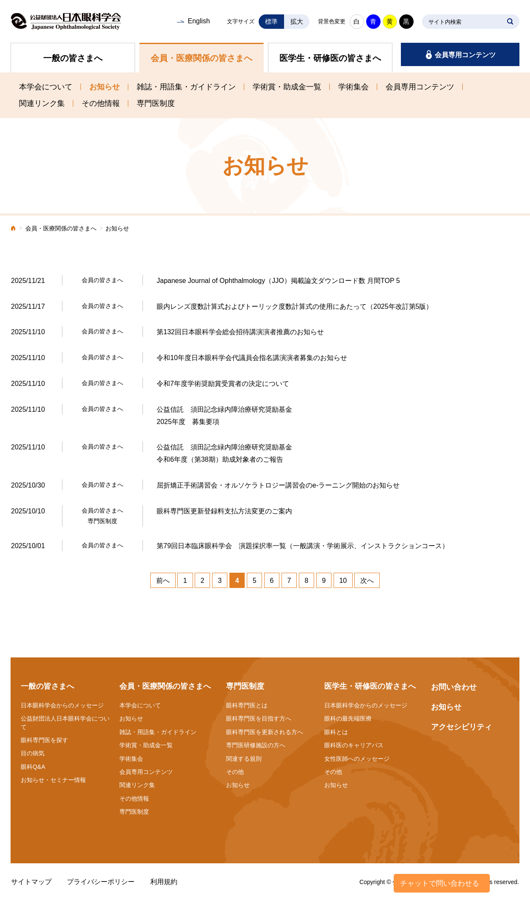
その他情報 (101, 103)
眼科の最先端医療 (348, 718)
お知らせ (104, 87)
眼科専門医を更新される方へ (264, 732)
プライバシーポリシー (101, 881)
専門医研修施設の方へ (255, 745)
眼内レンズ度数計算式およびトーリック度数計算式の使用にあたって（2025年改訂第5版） (295, 306)
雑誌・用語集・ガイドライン (186, 87)
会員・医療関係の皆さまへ (201, 58)
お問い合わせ (454, 687)
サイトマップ (31, 881)
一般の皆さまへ (72, 58)
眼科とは (336, 732)
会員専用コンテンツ (465, 54)
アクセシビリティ (461, 727)
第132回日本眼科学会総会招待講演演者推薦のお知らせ (240, 331)
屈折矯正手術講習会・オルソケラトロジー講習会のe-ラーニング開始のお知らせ (278, 485)
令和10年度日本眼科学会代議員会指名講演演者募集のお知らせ (252, 357)
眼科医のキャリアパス (354, 745)
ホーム (13, 229)
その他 (235, 771)
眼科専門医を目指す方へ (258, 718)
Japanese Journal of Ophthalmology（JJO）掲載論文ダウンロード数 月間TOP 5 (278, 280)
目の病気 (32, 753)
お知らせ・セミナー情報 (53, 779)
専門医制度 (156, 103)
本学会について (45, 87)
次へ (367, 580)
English (199, 21)
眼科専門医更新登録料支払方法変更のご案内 (224, 511)
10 (343, 580)
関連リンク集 (42, 103)
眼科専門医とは (247, 705)
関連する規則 (244, 758)
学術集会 (353, 87)
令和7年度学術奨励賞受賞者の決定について (223, 383)
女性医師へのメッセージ (356, 758)
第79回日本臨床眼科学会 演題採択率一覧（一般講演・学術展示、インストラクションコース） (303, 545)
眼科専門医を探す (44, 740)
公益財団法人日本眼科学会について (65, 722)
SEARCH (510, 21)
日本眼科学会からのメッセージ (62, 705)
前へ (163, 580)
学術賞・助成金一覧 (287, 87)
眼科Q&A (33, 766)
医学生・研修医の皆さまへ (330, 58)
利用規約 (163, 881)
